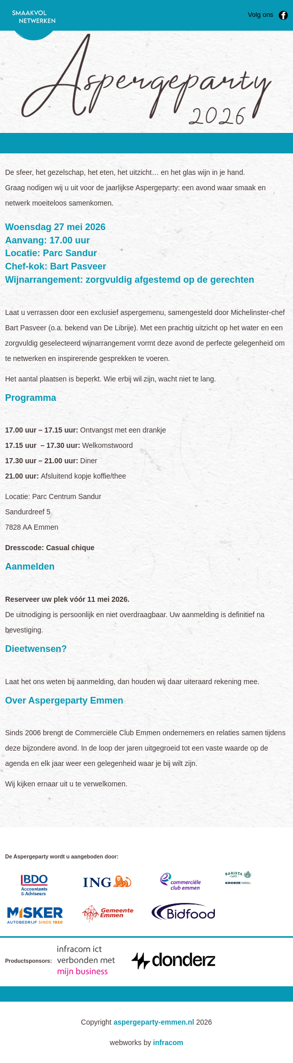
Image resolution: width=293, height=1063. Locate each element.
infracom (168, 1042)
